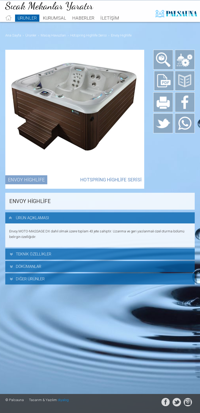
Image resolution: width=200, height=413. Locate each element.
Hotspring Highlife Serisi (88, 35)
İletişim (109, 25)
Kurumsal (54, 25)
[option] (75, 119)
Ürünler (27, 25)
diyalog (63, 400)
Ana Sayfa (13, 35)
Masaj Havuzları (53, 35)
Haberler (83, 25)
